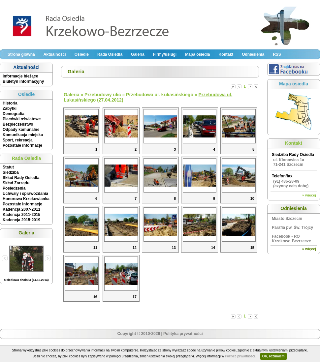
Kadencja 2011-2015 (21, 214)
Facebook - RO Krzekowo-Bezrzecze (291, 238)
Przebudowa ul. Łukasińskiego (159, 94)
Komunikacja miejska (23, 135)
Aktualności (55, 54)
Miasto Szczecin (287, 218)
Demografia (13, 113)
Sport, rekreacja (18, 140)
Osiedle (82, 54)
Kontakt (225, 54)
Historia (10, 103)
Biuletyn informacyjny (23, 81)
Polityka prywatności (183, 333)
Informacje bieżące (20, 76)
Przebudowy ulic (102, 94)
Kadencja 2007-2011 (21, 209)
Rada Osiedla (109, 54)
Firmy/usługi (164, 54)
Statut (8, 167)
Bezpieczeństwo (18, 124)
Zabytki (9, 108)
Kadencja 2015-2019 (21, 220)
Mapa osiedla (197, 54)
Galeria (137, 54)
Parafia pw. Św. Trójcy (292, 227)
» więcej (309, 195)
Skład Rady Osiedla (21, 177)
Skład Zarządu (16, 183)
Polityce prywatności (240, 356)
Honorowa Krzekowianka (26, 198)
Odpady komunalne (21, 129)
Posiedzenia (14, 188)
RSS (277, 54)
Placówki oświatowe (22, 119)
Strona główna (21, 54)
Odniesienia (253, 54)
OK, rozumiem (273, 356)
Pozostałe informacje (22, 145)
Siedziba (11, 172)
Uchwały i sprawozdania (25, 193)
